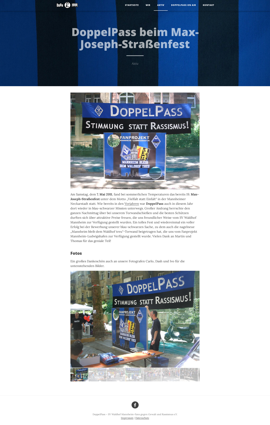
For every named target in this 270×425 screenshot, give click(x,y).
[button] (98, 375)
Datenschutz (142, 417)
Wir (148, 5)
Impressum (127, 417)
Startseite (132, 5)
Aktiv (160, 5)
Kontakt (208, 5)
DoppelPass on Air (183, 5)
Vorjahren (131, 204)
